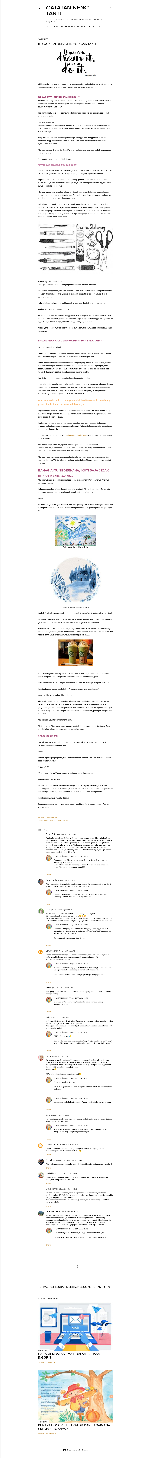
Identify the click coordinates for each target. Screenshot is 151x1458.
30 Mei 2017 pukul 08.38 (68, 1211)
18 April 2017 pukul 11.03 (69, 1145)
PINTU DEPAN (53, 26)
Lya (47, 1056)
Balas (48, 875)
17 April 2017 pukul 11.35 (64, 987)
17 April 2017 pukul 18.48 (78, 964)
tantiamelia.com (61, 856)
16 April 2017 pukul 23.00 (78, 925)
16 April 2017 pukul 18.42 (64, 910)
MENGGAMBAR (50, 820)
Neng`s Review (62, 820)
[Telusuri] (111, 7)
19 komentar (50, 1362)
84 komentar (51, 1434)
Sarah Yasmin (52, 951)
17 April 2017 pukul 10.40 (68, 951)
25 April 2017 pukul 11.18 (68, 1189)
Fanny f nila (51, 834)
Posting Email (51, 817)
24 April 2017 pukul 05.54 (67, 1173)
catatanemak (52, 1211)
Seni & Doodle (82, 26)
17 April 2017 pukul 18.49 (78, 998)
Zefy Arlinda (51, 880)
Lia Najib (50, 909)
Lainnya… (96, 26)
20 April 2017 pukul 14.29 (73, 1160)
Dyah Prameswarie (54, 1160)
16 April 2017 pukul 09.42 (66, 834)
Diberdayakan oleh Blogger (75, 1450)
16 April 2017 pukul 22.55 (78, 856)
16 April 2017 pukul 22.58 (78, 890)
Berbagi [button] (41, 817)
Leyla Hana (51, 1173)
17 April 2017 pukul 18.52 (78, 1078)
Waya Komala (52, 1189)
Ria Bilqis (50, 987)
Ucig (48, 1017)
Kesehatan (67, 26)
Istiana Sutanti (52, 1144)
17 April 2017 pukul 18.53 (78, 1098)
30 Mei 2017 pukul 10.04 (78, 1229)
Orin (48, 1115)
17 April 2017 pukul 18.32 (60, 1115)
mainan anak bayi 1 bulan (76, 435)
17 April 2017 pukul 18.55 (78, 1125)
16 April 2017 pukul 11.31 (66, 880)
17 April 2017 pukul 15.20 (59, 1056)
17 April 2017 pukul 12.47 (60, 1017)
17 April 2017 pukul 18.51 (78, 1032)
